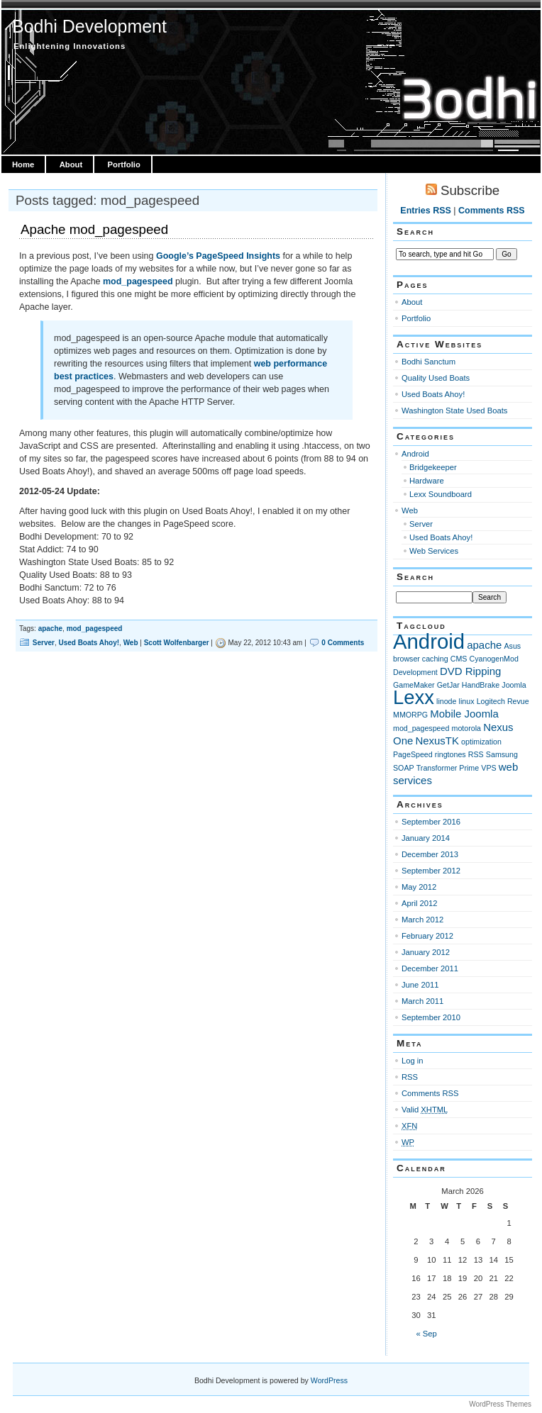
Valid (425, 1109)
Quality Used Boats (436, 378)
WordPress (329, 1380)
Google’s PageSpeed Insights (218, 256)
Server (44, 643)
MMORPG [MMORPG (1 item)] (410, 714)
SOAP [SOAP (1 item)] (403, 768)
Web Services (433, 551)
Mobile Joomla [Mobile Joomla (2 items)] (464, 714)
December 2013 (430, 854)
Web (130, 643)
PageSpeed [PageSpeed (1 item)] (413, 754)
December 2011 (430, 968)
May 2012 (419, 887)
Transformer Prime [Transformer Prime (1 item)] (447, 768)
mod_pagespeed (139, 281)
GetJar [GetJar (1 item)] (448, 685)
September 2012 (431, 870)
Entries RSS (425, 211)
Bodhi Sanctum (428, 361)
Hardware (426, 480)
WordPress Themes (500, 1404)
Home (23, 164)
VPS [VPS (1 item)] (488, 768)
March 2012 (422, 919)
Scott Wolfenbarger (176, 643)
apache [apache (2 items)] (484, 645)
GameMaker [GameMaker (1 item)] (414, 685)
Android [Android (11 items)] (429, 641)
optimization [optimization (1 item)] (481, 741)
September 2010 (431, 1017)
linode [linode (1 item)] (446, 701)
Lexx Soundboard (440, 494)
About (71, 164)
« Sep (426, 1333)
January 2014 (426, 838)
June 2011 (420, 985)
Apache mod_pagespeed (94, 229)
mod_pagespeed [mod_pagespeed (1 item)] (421, 728)
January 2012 (426, 952)
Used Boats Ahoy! (88, 643)
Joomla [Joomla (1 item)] (514, 685)
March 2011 (422, 1001)
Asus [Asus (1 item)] (512, 646)
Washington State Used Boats (454, 410)
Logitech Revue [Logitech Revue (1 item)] (503, 701)
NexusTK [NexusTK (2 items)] (437, 741)
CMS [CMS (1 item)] (459, 658)
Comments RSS (491, 211)
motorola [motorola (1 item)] (466, 728)
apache (50, 628)
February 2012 (427, 936)
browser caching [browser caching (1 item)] (420, 658)
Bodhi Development (89, 26)
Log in (413, 1060)
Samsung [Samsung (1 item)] (502, 754)
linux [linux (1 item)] (467, 701)
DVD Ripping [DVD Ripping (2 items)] (471, 671)
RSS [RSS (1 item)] (476, 754)
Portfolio (124, 164)
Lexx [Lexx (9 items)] (413, 697)
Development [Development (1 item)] (415, 672)
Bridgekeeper (433, 467)
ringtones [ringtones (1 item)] (450, 754)
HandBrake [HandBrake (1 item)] (480, 685)
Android (415, 453)
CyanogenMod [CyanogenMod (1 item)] (494, 658)
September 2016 (431, 821)
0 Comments (342, 643)
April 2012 (420, 903)
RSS (410, 1077)
